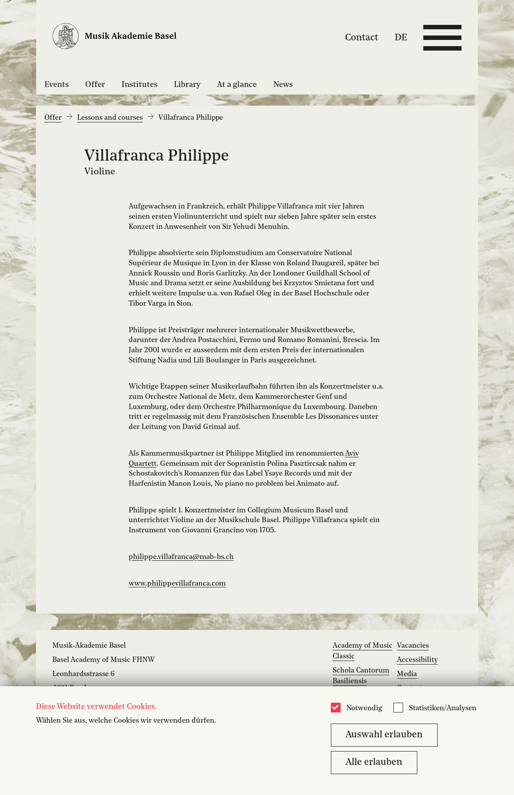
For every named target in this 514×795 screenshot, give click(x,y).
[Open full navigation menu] (443, 37)
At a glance (237, 85)
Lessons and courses (110, 118)
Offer (95, 85)
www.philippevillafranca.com (177, 583)
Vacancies (413, 645)
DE (401, 37)
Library (187, 85)
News (283, 85)
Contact (361, 37)
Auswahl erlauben (384, 735)
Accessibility (417, 660)
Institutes (139, 85)
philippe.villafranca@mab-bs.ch (181, 557)
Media (407, 674)
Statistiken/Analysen (442, 708)
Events (56, 85)
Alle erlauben (373, 762)
